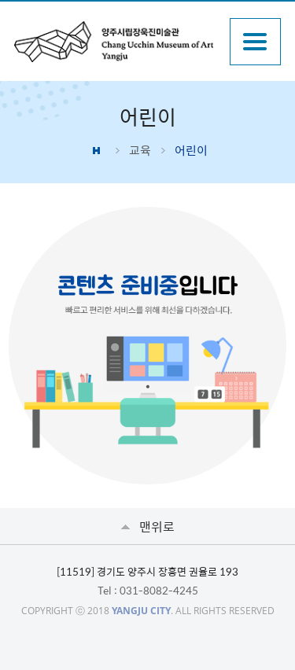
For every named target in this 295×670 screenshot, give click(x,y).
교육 (140, 150)
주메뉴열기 (255, 41)
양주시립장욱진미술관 (113, 41)
